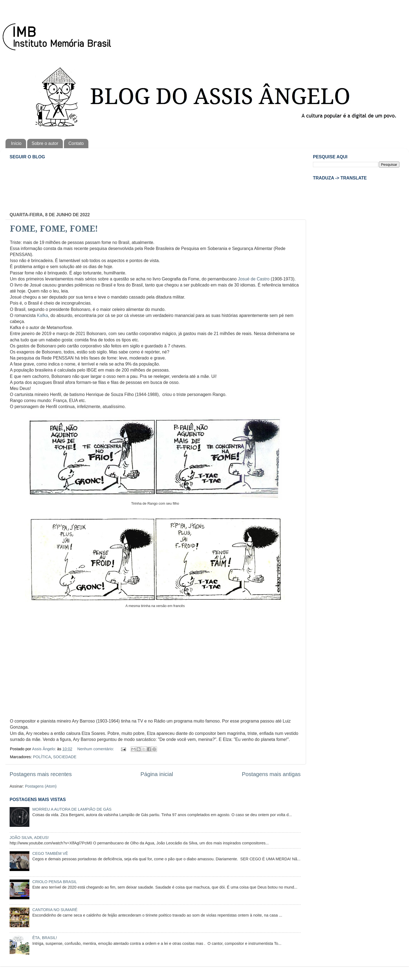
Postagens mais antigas (271, 774)
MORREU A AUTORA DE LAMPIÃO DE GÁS (71, 809)
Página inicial (157, 774)
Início (16, 143)
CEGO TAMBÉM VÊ (50, 853)
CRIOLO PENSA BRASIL (54, 882)
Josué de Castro (254, 279)
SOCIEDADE (65, 757)
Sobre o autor (45, 143)
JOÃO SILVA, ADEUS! (29, 837)
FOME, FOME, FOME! (54, 229)
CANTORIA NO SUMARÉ (54, 910)
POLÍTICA (42, 757)
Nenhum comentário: (96, 749)
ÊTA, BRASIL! (44, 938)
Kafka (42, 315)
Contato (76, 143)
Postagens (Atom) (41, 786)
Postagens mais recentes (41, 774)
